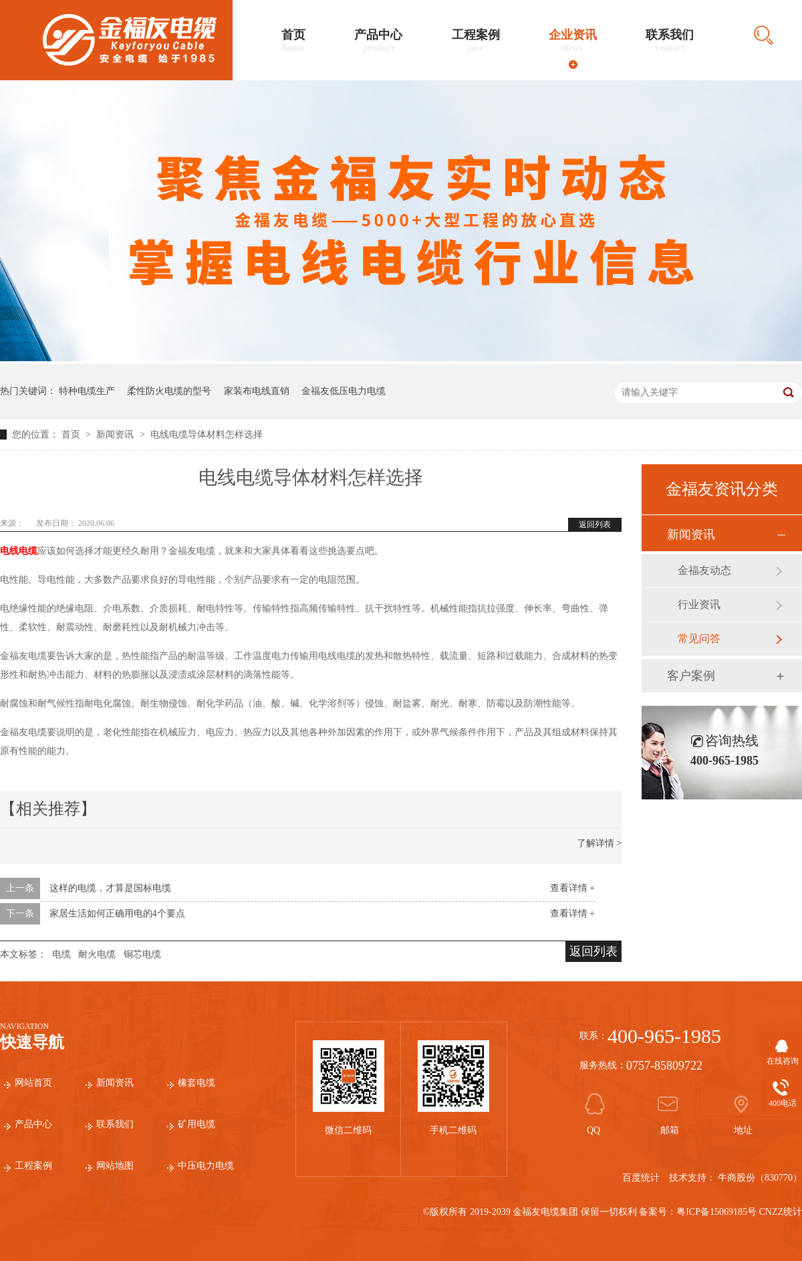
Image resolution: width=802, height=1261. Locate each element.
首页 (293, 41)
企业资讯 (573, 41)
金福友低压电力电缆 (343, 391)
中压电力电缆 (206, 1166)
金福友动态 (704, 570)
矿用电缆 (196, 1124)
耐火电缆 (97, 954)
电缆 (61, 954)
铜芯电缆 (142, 954)
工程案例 (476, 41)
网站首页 (33, 1083)
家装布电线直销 (256, 391)
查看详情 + (572, 888)
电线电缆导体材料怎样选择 (206, 434)
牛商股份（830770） (760, 1178)
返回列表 (595, 524)
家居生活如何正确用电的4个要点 (117, 913)
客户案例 (691, 675)
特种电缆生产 (87, 391)
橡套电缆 (196, 1083)
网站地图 (115, 1166)
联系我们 (670, 41)
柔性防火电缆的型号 (169, 391)
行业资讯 (699, 604)
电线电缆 (18, 551)
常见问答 (699, 638)
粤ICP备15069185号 (716, 1212)
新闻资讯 (116, 434)
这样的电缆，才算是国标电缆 (110, 888)
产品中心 (378, 41)
